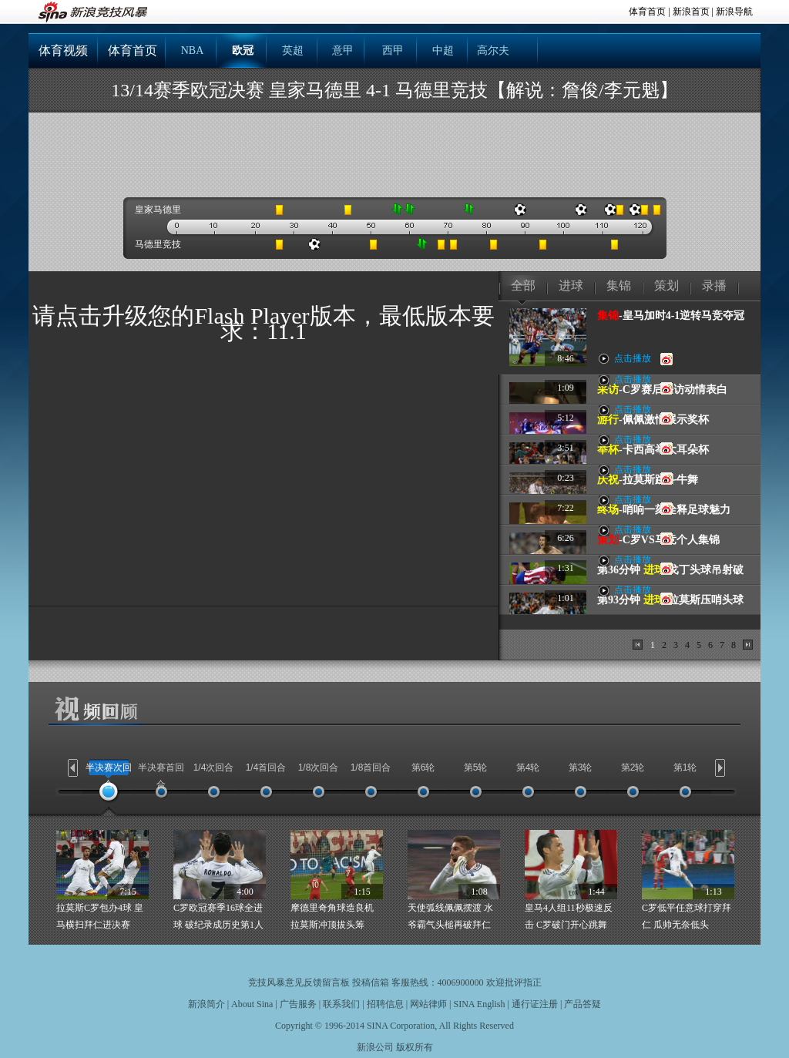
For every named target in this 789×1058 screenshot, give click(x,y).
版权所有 (414, 1047)
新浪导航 (734, 11)
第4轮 (528, 767)
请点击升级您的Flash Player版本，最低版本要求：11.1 (263, 323)
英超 (293, 50)
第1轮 (685, 767)
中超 (443, 50)
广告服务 (298, 1004)
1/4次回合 (213, 767)
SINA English (479, 1004)
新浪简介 (206, 1004)
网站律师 (428, 1004)
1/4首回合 (266, 767)
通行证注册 (535, 1004)
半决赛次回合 (109, 776)
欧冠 (242, 50)
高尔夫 (493, 50)
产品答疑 (582, 1004)
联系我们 (341, 1004)
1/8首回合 (371, 767)
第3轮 (581, 767)
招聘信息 (385, 1004)
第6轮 (423, 767)
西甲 (393, 50)
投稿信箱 (370, 982)
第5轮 (476, 767)
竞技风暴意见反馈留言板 (299, 982)
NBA (192, 50)
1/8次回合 (318, 767)
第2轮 (633, 767)
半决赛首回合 (161, 776)
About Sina (252, 1004)
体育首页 (647, 11)
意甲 (343, 50)
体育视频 (63, 50)
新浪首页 (691, 11)
